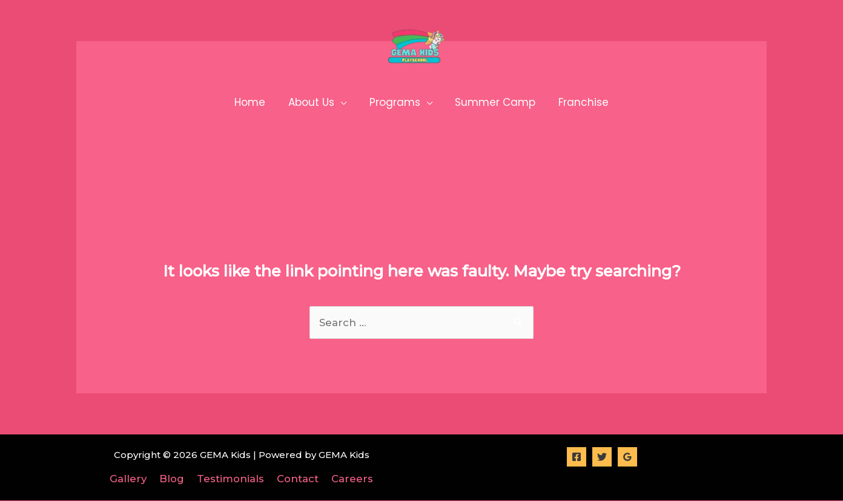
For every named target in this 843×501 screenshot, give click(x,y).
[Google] (627, 457)
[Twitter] (602, 457)
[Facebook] (576, 457)
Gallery (133, 479)
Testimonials (231, 479)
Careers (348, 479)
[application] (343, 102)
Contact (296, 479)
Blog (174, 479)
